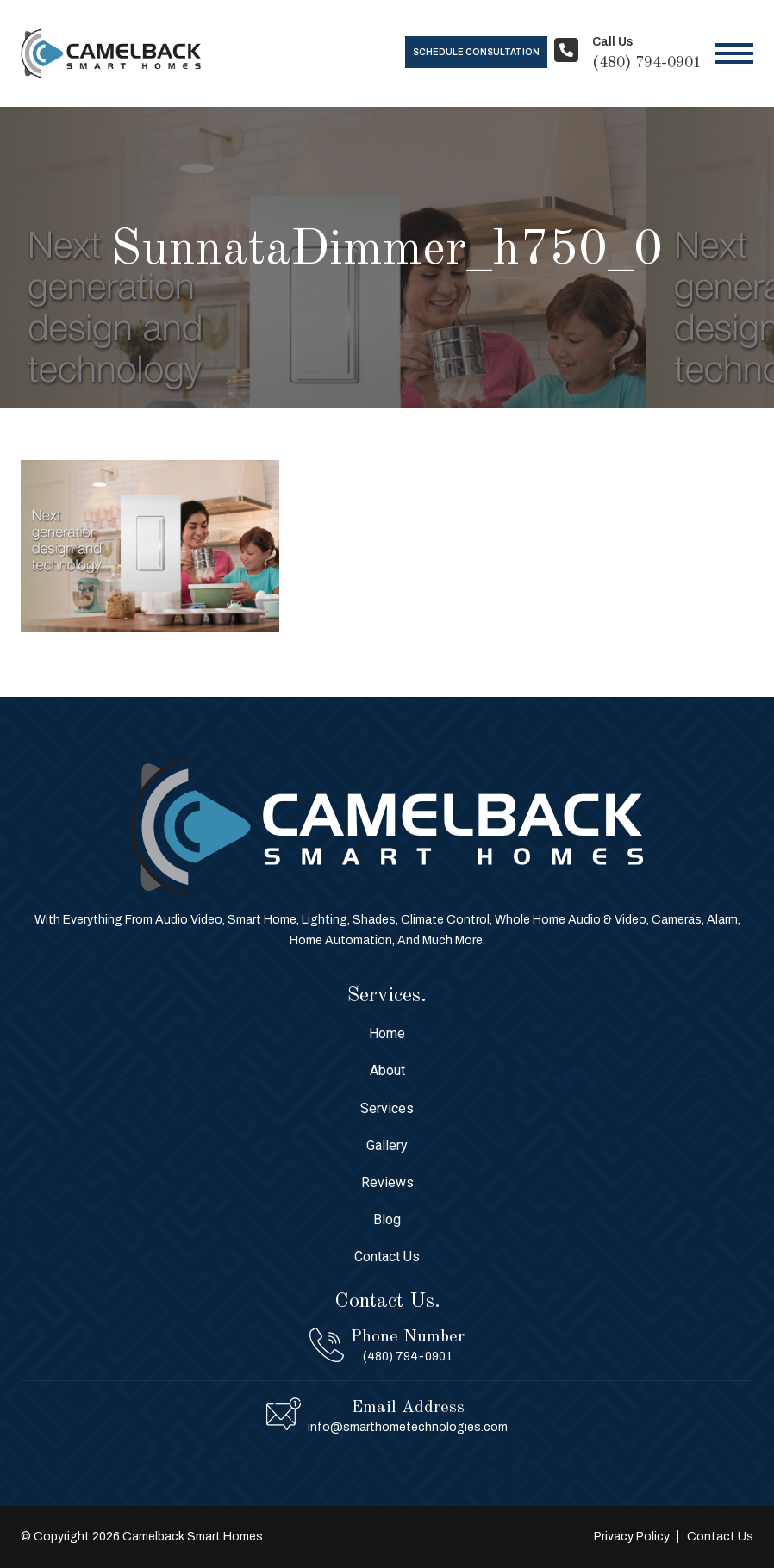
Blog (387, 1219)
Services (387, 1108)
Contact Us (387, 1256)
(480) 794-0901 (647, 63)
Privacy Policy (632, 1536)
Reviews (387, 1182)
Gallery (387, 1145)
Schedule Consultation (476, 52)
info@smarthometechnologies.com (408, 1427)
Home (387, 1033)
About (387, 1070)
